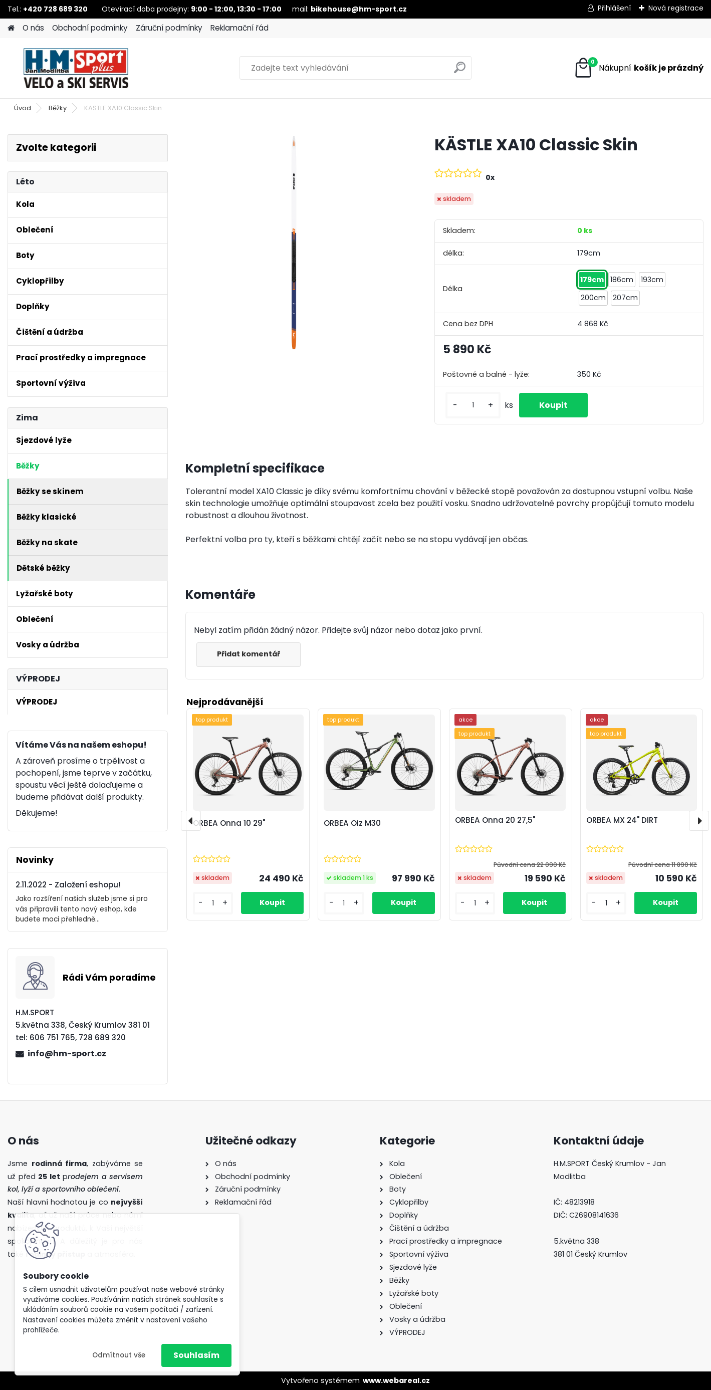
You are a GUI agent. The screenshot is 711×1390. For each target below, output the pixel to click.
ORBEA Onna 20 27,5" (495, 820)
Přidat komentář (248, 654)
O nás (33, 28)
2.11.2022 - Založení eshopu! (68, 884)
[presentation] (191, 821)
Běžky (58, 108)
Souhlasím (196, 1355)
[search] (459, 71)
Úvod (22, 108)
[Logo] (76, 68)
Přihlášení (614, 8)
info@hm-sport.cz (67, 1053)
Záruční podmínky (169, 28)
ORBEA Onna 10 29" (229, 823)
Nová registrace (675, 8)
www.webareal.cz (396, 1380)
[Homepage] (11, 28)
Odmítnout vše (118, 1355)
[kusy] (473, 405)
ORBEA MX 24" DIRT (622, 820)
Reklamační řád (239, 28)
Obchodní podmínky (90, 28)
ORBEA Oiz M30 (352, 823)
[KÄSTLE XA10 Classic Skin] (293, 242)
